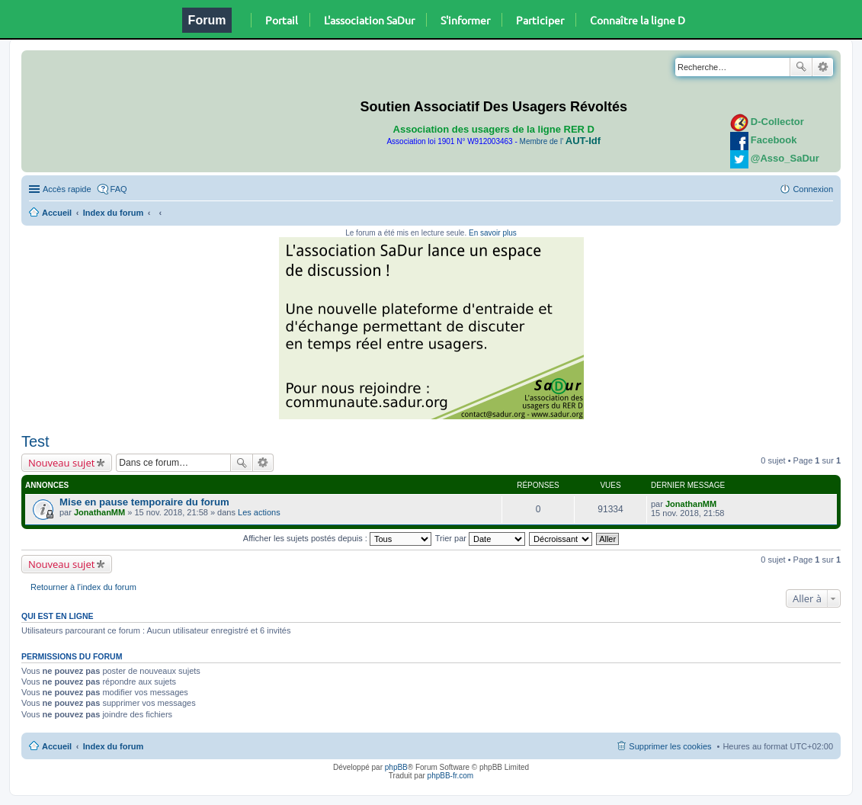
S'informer (465, 20)
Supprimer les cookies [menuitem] (670, 746)
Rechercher (801, 67)
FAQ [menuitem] (119, 189)
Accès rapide (67, 189)
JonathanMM (99, 512)
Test (35, 441)
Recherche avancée (822, 67)
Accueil (57, 212)
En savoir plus (493, 233)
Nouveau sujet (61, 463)
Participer (540, 20)
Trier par (480, 538)
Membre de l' (560, 141)
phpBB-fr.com (451, 775)
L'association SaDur (369, 20)
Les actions (259, 512)
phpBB (396, 767)
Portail (281, 20)
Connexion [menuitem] (813, 189)
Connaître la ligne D (637, 20)
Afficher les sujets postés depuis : (337, 538)
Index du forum (113, 212)
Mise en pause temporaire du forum (144, 502)
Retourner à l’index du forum (83, 587)
